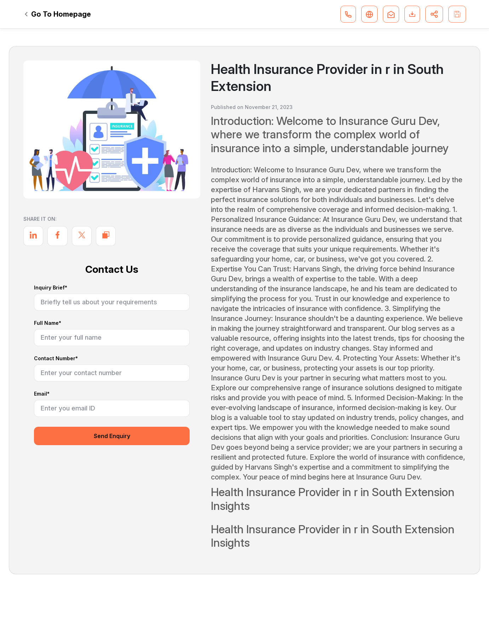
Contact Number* (56, 358)
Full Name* (47, 323)
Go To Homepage (58, 14)
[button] (348, 14)
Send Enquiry (112, 435)
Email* (42, 394)
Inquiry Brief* (50, 288)
